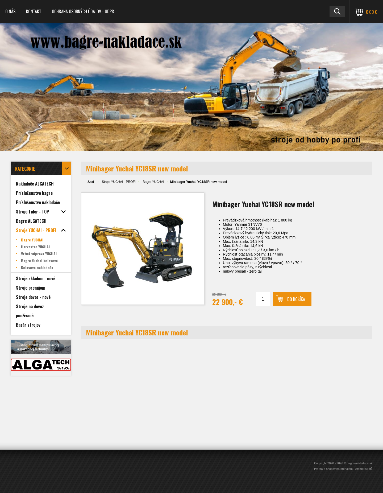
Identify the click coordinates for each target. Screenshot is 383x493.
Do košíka (296, 299)
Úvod (90, 182)
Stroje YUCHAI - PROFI (119, 182)
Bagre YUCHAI (153, 182)
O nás (10, 11)
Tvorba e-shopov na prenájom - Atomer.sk (343, 468)
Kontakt (33, 11)
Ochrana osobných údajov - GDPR (83, 11)
